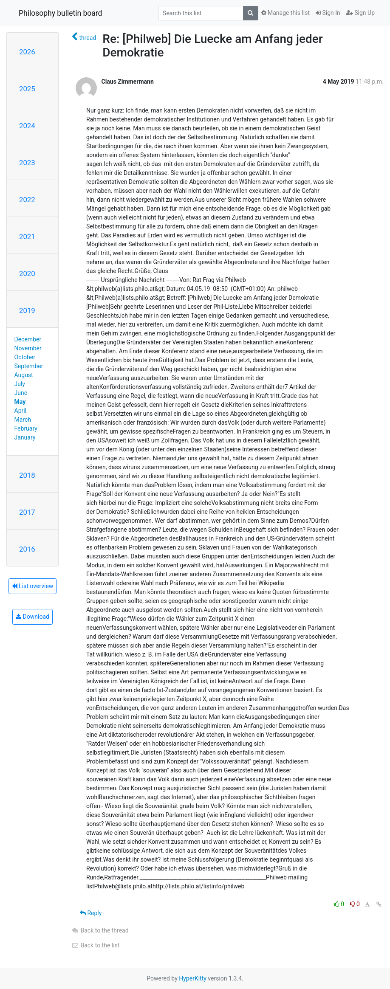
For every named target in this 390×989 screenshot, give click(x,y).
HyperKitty (192, 978)
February (25, 428)
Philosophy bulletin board (60, 13)
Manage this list (285, 12)
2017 (27, 512)
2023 (27, 162)
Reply (91, 913)
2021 (27, 236)
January (25, 437)
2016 (27, 549)
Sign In (328, 12)
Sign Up (360, 12)
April (20, 410)
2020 (27, 273)
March (22, 419)
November (28, 348)
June (21, 392)
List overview (33, 586)
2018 (27, 475)
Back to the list (95, 945)
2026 (27, 52)
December (28, 339)
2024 (27, 125)
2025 (27, 89)
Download (32, 616)
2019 (27, 310)
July (19, 383)
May (20, 401)
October (24, 357)
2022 (27, 199)
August (23, 375)
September (28, 366)
